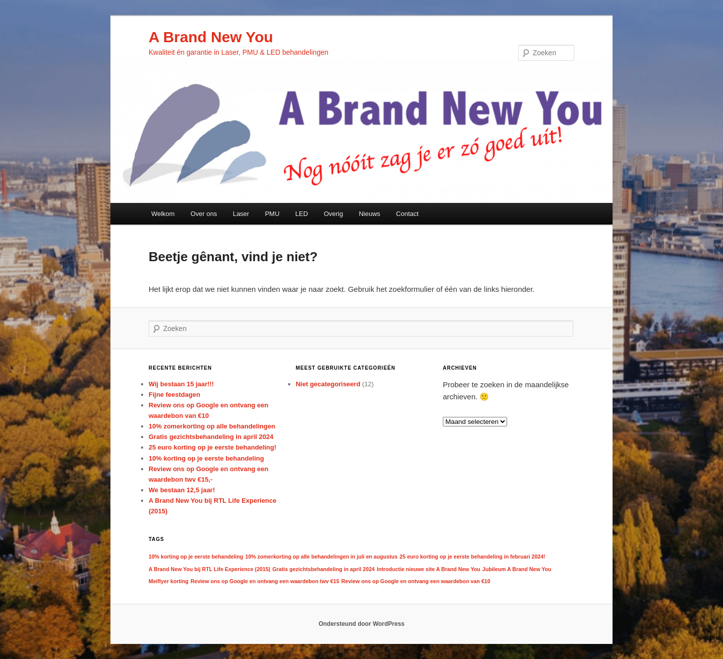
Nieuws (370, 213)
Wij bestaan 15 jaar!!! (181, 384)
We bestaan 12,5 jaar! (182, 490)
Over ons (203, 213)
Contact (407, 213)
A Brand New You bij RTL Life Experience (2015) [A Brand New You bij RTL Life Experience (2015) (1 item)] (209, 569)
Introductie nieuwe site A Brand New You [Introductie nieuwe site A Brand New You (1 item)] (428, 569)
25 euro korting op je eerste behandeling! (212, 447)
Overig (333, 213)
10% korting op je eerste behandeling (206, 458)
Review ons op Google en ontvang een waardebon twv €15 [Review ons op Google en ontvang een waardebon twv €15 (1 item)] (265, 581)
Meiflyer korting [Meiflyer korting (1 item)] (168, 581)
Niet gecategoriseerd (328, 384)
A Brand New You (211, 37)
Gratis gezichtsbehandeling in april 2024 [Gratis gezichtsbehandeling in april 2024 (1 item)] (324, 569)
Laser (241, 213)
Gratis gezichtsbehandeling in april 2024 (211, 437)
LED (301, 213)
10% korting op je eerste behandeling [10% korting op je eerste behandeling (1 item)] (196, 557)
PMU (272, 213)
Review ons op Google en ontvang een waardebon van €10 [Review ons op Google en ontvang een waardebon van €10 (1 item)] (416, 581)
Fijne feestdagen (174, 394)
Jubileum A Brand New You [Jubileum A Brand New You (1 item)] (517, 569)
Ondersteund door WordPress (361, 623)
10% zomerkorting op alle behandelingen (212, 426)
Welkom (163, 213)
